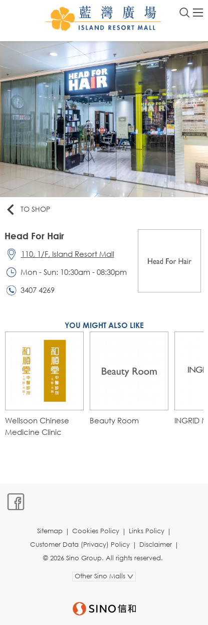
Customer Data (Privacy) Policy (80, 544)
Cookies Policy (95, 531)
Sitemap (50, 531)
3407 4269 (38, 290)
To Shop (27, 209)
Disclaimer (155, 544)
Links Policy (146, 531)
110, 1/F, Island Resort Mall (67, 254)
